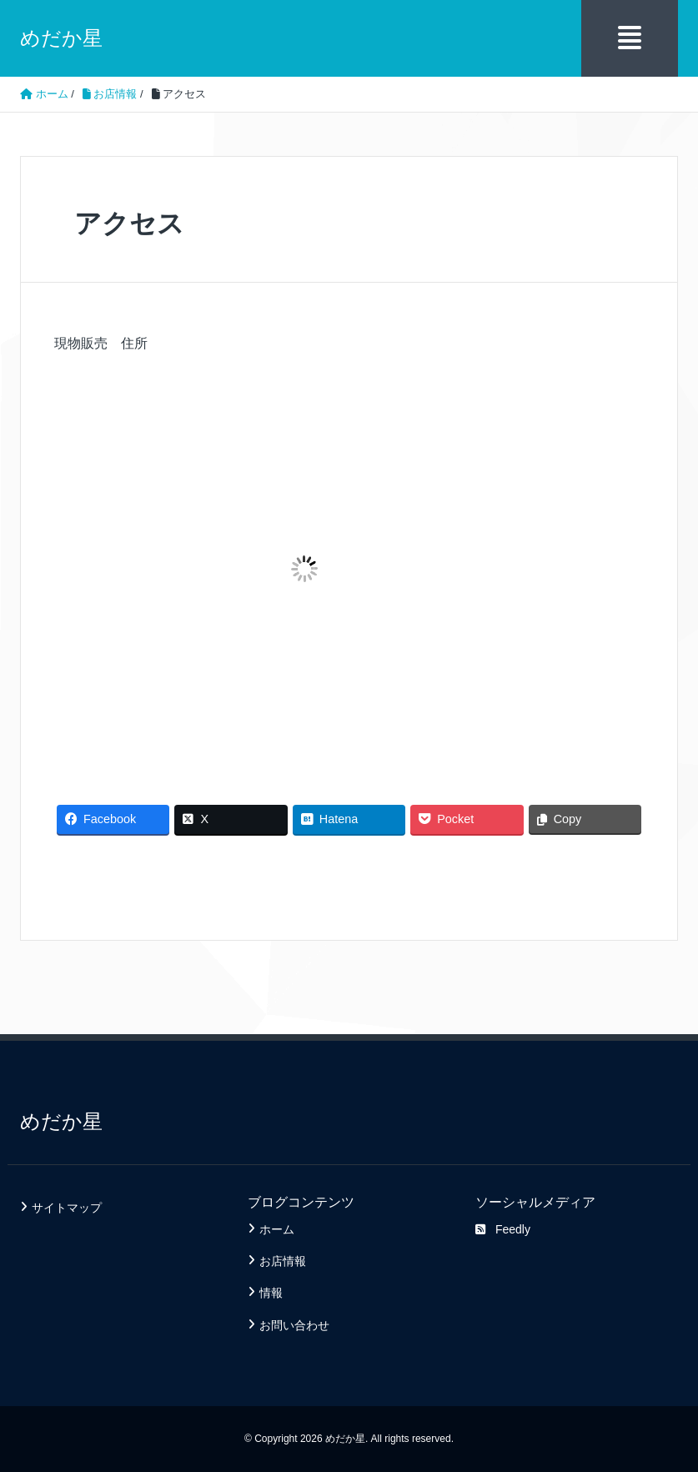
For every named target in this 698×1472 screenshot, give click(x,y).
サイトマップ (67, 1207)
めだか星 (61, 38)
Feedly (502, 1229)
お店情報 (282, 1261)
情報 (271, 1292)
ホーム (276, 1229)
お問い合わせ (294, 1325)
